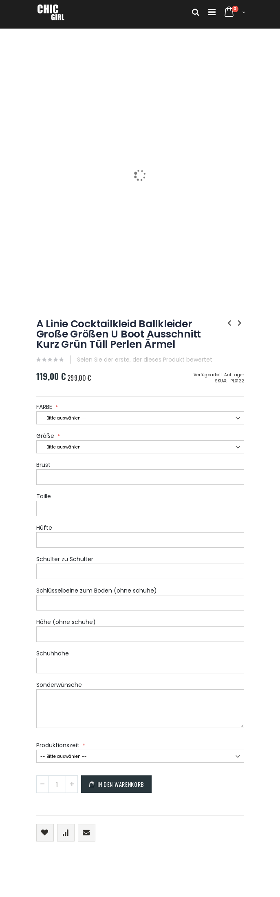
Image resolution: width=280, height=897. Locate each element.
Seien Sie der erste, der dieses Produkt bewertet (144, 359)
